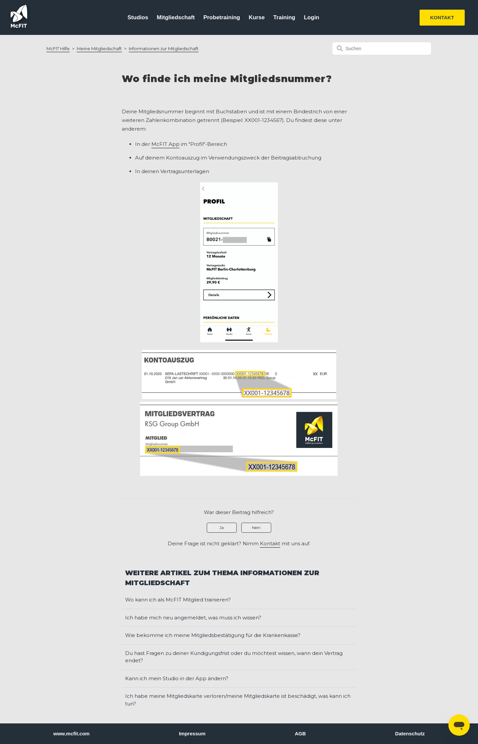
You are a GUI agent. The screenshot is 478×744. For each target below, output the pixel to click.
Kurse (257, 17)
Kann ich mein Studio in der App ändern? (176, 678)
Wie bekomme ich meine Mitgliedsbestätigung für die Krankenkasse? (212, 635)
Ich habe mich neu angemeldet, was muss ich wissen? (193, 617)
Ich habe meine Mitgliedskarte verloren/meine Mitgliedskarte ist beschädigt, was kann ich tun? (238, 700)
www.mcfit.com (71, 733)
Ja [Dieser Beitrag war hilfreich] (221, 527)
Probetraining (221, 17)
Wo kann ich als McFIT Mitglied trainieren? (178, 599)
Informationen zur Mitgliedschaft (164, 48)
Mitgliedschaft (176, 17)
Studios (137, 17)
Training (284, 17)
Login (311, 17)
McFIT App (165, 144)
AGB (300, 733)
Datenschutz (410, 733)
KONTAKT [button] (442, 17)
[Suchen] (382, 48)
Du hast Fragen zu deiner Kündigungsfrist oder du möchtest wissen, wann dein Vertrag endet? (234, 657)
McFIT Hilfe (58, 48)
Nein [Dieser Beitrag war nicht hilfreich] (256, 527)
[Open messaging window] (459, 725)
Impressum (192, 733)
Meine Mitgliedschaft (99, 48)
